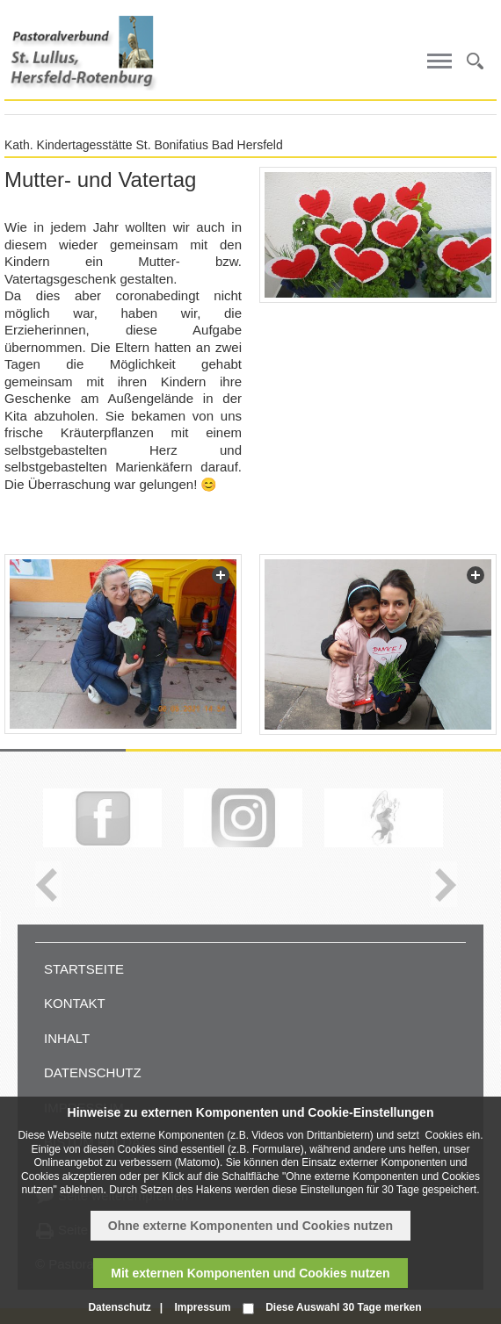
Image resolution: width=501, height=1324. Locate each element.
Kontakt (74, 1003)
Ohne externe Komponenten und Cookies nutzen (250, 1226)
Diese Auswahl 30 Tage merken (343, 1307)
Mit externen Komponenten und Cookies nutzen (250, 1273)
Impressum (202, 1307)
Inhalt (67, 1038)
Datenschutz (93, 1072)
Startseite (84, 968)
